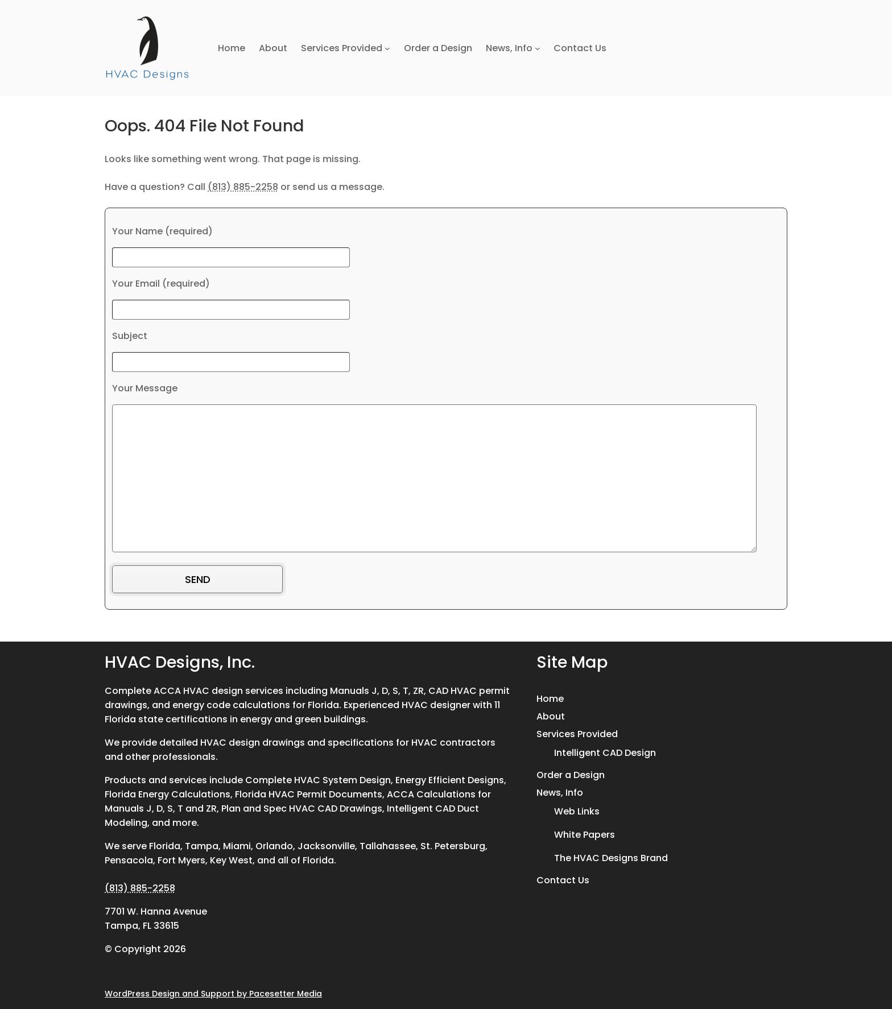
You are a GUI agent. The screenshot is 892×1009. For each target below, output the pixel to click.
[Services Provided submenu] (387, 48)
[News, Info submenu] (537, 48)
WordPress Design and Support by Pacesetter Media (213, 993)
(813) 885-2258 (243, 186)
